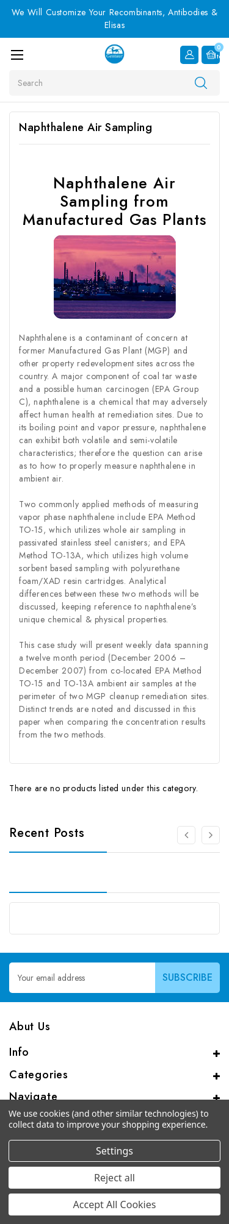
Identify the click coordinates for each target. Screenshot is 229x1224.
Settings (114, 1151)
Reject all (114, 1177)
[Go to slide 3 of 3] (186, 835)
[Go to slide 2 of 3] (211, 835)
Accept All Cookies (114, 1204)
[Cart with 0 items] (211, 55)
